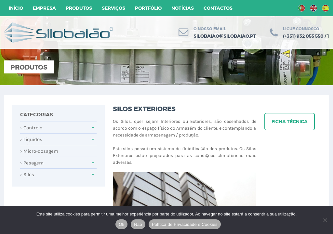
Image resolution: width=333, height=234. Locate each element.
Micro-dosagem (39, 151)
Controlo (31, 128)
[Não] (325, 220)
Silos (27, 174)
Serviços (113, 8)
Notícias (182, 8)
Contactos (218, 8)
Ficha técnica (290, 121)
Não (138, 224)
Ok (121, 224)
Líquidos (31, 139)
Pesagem (32, 163)
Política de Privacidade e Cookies (185, 224)
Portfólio (148, 8)
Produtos (79, 8)
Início (16, 8)
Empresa (44, 8)
